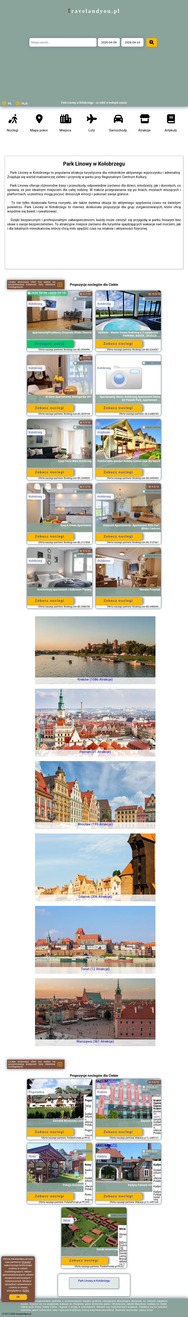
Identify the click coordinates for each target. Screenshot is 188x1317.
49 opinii (156, 1115)
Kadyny (102, 1156)
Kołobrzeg (35, 303)
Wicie (66, 1220)
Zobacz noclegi (118, 344)
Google (26, 1262)
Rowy (32, 1156)
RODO (26, 1290)
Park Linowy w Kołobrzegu (94, 1280)
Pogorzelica (36, 1092)
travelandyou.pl (94, 11)
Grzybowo (103, 432)
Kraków (102, 1092)
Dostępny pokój (50, 344)
